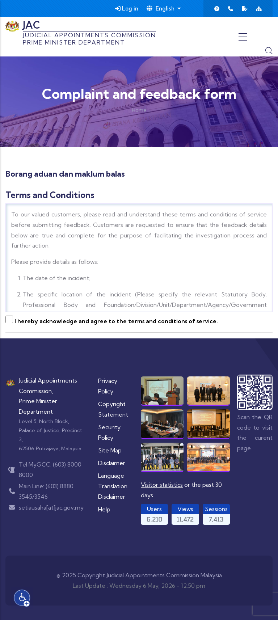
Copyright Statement (113, 409)
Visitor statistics (162, 484)
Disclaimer (111, 463)
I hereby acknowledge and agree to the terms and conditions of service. (116, 321)
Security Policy (109, 432)
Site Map (110, 450)
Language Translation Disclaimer (112, 486)
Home (139, 110)
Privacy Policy (107, 386)
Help (104, 509)
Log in (126, 8)
